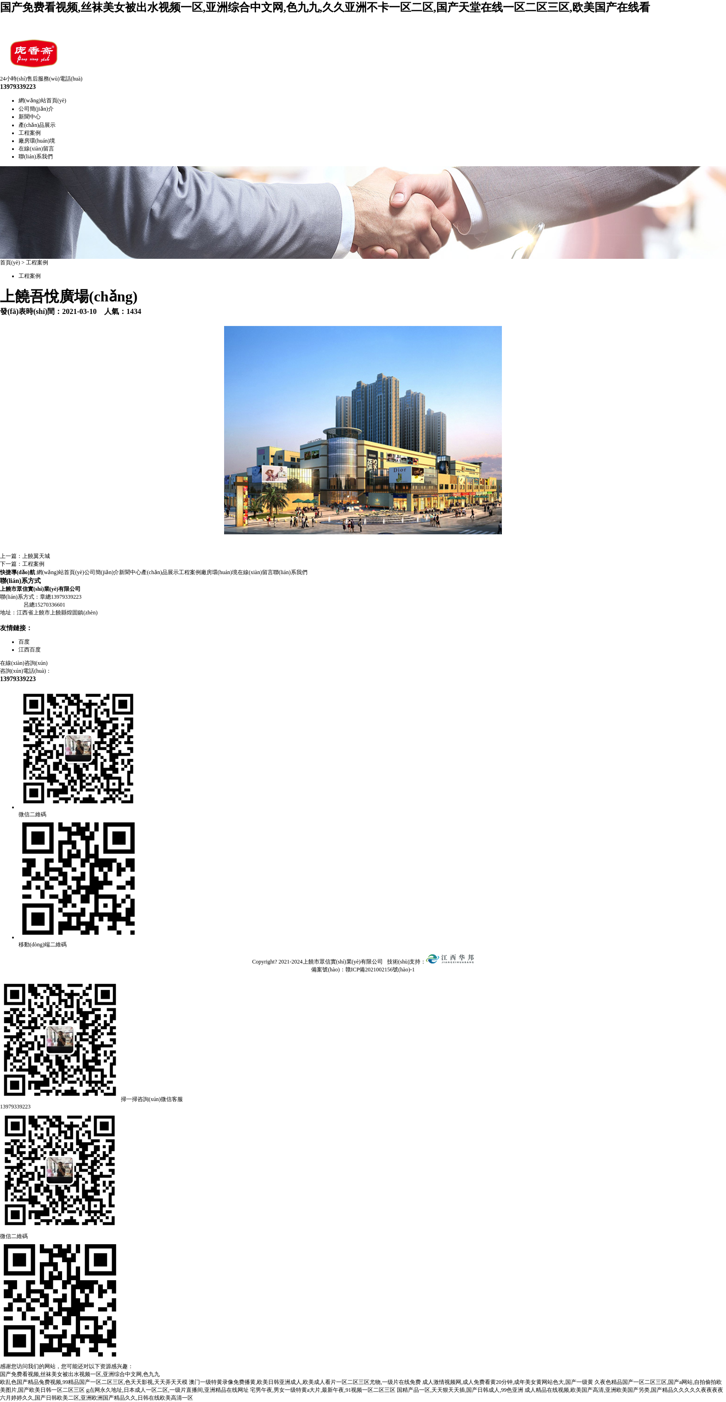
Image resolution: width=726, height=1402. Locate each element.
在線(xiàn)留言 (36, 148)
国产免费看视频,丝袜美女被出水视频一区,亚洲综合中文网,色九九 (80, 1374)
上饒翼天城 (36, 556)
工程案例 (30, 133)
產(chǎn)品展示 (37, 125)
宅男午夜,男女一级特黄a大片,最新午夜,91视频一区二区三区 (322, 1390)
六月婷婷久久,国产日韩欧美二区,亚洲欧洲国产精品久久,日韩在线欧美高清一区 (96, 1398)
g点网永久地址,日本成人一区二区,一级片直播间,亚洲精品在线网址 (167, 1390)
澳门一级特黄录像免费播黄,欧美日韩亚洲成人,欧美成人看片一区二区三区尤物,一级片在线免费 (305, 1382)
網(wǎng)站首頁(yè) (42, 100)
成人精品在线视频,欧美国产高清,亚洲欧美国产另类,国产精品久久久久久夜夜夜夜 (624, 1390)
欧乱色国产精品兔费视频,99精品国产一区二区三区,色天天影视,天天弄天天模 (94, 1382)
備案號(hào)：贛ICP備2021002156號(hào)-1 (362, 969)
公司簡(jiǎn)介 (36, 109)
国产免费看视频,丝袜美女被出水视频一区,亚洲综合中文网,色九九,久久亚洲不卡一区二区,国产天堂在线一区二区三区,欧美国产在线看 (325, 7)
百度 (24, 641)
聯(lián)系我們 (36, 156)
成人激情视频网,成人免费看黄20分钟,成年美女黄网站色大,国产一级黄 (507, 1382)
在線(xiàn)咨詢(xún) (24, 663)
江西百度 (30, 649)
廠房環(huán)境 (37, 141)
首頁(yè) (10, 262)
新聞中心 (30, 116)
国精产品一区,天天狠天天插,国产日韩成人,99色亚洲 (460, 1390)
